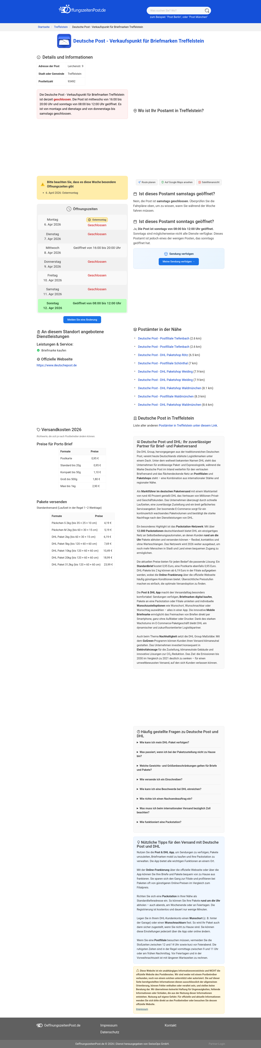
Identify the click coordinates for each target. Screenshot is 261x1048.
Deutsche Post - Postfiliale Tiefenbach (163, 338)
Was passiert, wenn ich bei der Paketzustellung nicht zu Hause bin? (176, 754)
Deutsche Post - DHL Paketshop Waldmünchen (169, 388)
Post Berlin (174, 17)
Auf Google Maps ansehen (177, 182)
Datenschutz (109, 1032)
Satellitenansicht (208, 182)
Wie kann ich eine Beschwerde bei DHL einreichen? (170, 789)
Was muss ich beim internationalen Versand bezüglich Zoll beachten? (174, 810)
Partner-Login (217, 1043)
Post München (198, 17)
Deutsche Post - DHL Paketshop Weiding (165, 371)
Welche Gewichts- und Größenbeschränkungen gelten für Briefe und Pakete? (177, 767)
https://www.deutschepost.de (57, 365)
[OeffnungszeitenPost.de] (82, 9)
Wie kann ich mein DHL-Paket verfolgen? (164, 742)
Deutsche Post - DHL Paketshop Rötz (163, 355)
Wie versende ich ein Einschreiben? (161, 779)
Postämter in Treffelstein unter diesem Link (188, 425)
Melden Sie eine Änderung (82, 319)
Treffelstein (61, 27)
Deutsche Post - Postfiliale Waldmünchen (166, 396)
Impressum (142, 1009)
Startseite (44, 27)
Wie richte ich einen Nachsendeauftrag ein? (166, 798)
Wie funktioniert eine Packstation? (160, 822)
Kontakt (170, 1025)
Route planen (146, 182)
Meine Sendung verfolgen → (179, 261)
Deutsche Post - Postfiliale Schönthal (163, 363)
